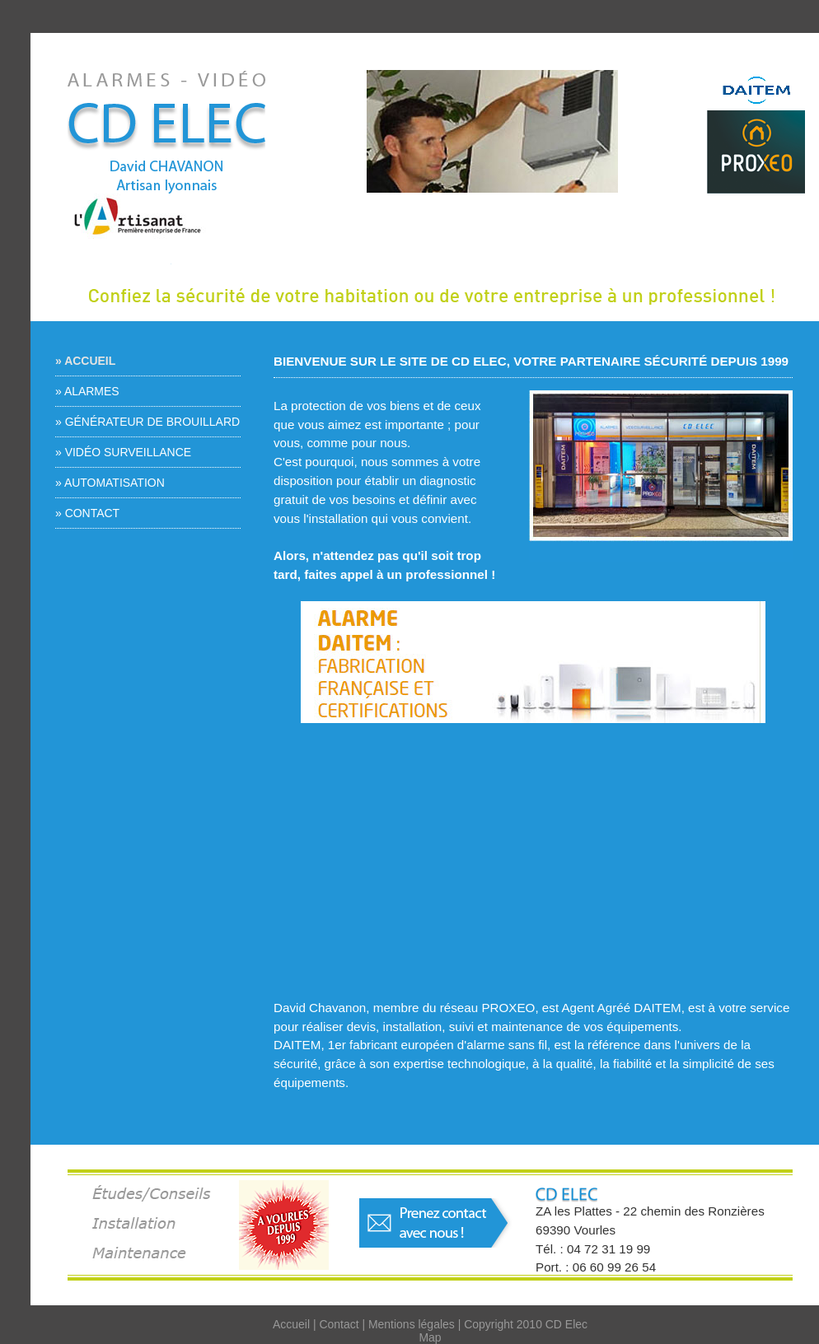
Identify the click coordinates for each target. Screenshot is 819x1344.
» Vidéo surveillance (123, 452)
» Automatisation (110, 482)
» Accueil (85, 360)
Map (430, 1337)
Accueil (291, 1324)
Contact (338, 1324)
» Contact (87, 513)
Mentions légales (411, 1324)
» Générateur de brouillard (147, 421)
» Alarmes (87, 391)
